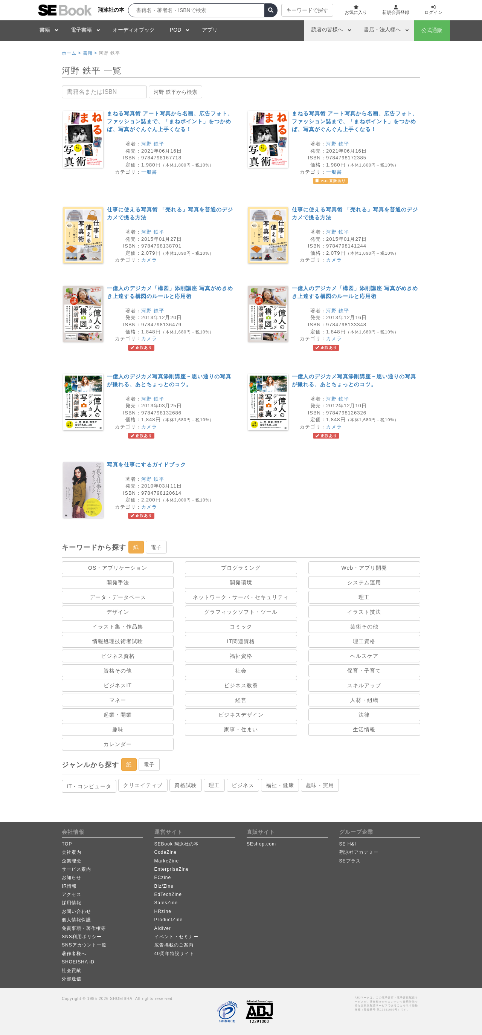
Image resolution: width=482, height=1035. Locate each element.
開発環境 (241, 582)
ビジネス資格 (118, 656)
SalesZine (166, 902)
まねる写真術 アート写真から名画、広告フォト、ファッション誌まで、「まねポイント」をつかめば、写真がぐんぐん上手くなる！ (170, 121)
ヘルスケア (364, 656)
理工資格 (364, 641)
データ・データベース (118, 597)
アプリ (210, 30)
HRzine (162, 911)
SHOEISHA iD (78, 962)
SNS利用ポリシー (82, 936)
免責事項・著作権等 (84, 928)
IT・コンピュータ (89, 786)
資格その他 (118, 671)
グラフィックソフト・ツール (241, 612)
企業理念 (71, 861)
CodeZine (165, 852)
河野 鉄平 (152, 144)
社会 (241, 671)
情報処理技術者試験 (117, 641)
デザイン (118, 612)
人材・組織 (364, 700)
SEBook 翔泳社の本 (176, 844)
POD (175, 30)
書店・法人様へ (382, 29)
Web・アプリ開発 (364, 568)
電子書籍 (81, 30)
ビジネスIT (117, 685)
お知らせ (71, 877)
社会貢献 (71, 970)
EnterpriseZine (171, 869)
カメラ (149, 260)
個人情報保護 (76, 919)
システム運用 (364, 582)
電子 (156, 547)
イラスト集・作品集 (117, 627)
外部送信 (71, 978)
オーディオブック (134, 30)
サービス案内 (76, 869)
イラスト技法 (364, 612)
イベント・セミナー (176, 936)
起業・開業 (118, 715)
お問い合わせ (76, 911)
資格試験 (185, 785)
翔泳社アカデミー (358, 852)
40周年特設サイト (174, 953)
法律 (364, 715)
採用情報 (71, 902)
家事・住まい (241, 729)
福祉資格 (241, 656)
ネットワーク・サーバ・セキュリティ (241, 597)
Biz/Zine (164, 886)
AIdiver (162, 928)
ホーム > (71, 53)
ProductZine (168, 919)
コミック (241, 627)
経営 (241, 700)
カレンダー (118, 744)
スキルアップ (364, 685)
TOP (67, 844)
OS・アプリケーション (117, 568)
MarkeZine (166, 861)
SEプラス (350, 861)
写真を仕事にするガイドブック (146, 465)
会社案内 (71, 852)
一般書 (149, 172)
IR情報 (69, 886)
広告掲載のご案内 (174, 945)
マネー (117, 700)
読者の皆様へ (327, 29)
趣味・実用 (320, 785)
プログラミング (241, 568)
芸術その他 (364, 627)
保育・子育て (364, 671)
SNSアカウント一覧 (84, 945)
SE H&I (347, 844)
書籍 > (90, 53)
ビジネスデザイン (241, 715)
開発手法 (118, 582)
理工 (364, 597)
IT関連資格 (241, 641)
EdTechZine (168, 894)
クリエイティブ (143, 785)
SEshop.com (261, 844)
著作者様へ (74, 953)
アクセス (71, 894)
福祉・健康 (280, 785)
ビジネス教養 (241, 685)
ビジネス (243, 785)
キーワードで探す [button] (307, 10)
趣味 (118, 729)
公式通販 (431, 30)
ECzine (162, 877)
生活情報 (364, 729)
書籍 (45, 30)
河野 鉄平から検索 (175, 92)
